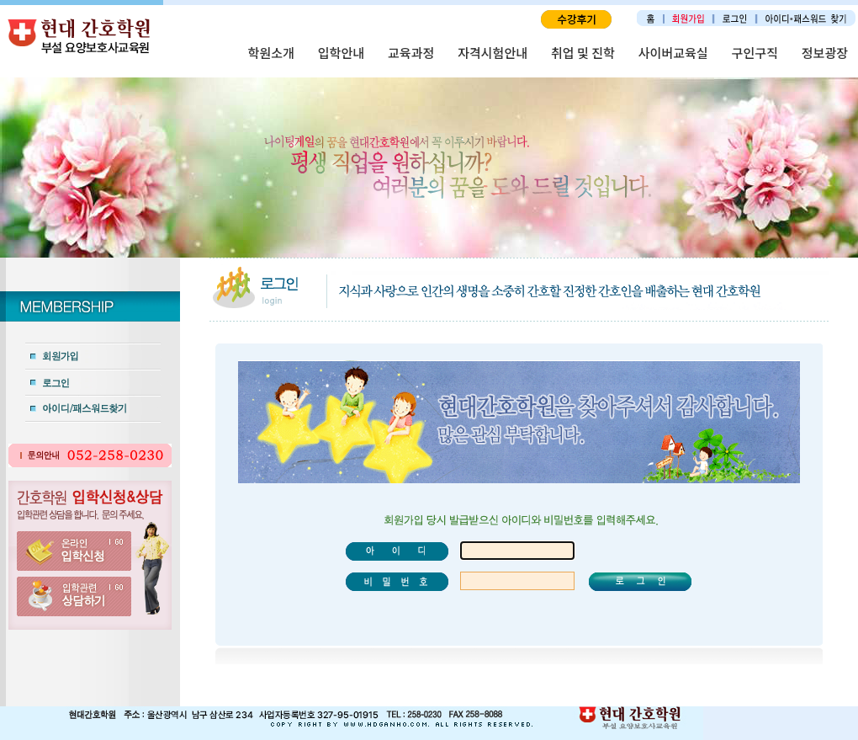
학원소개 (271, 52)
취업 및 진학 (583, 52)
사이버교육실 (673, 52)
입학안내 (341, 52)
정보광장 (825, 52)
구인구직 (755, 52)
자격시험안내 (492, 52)
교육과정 (411, 52)
